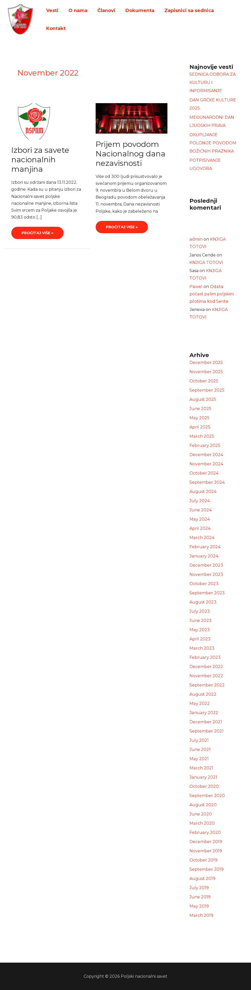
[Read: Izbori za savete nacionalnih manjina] (34, 121)
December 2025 (206, 362)
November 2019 (205, 850)
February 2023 (204, 657)
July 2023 (199, 611)
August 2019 (202, 878)
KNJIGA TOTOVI (206, 262)
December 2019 (205, 841)
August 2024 (202, 491)
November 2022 (206, 675)
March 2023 (201, 648)
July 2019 (199, 887)
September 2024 (207, 482)
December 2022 (206, 666)
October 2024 (203, 473)
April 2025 (199, 427)
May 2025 (199, 417)
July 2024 (199, 500)
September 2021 (206, 731)
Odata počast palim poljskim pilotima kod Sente (213, 294)
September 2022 (207, 685)
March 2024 (201, 537)
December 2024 (206, 454)
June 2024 (200, 510)
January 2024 (203, 556)
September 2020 (207, 795)
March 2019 (201, 915)
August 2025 (202, 399)
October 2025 (203, 381)
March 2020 (201, 823)
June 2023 (200, 620)
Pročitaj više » (37, 231)
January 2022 (203, 712)
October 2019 (203, 860)
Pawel (195, 286)
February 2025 (204, 445)
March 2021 (201, 768)
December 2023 (206, 565)
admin (195, 239)
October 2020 (204, 786)
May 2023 (199, 629)
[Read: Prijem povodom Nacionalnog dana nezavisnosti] (132, 118)
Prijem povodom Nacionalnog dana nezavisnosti (130, 153)
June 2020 (200, 814)
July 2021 (199, 740)
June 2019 (199, 897)
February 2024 (204, 546)
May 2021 (198, 758)
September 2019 (206, 869)
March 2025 (201, 436)
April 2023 (199, 639)
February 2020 (204, 832)
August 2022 (202, 694)
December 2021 (205, 721)
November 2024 (206, 463)
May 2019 (198, 906)
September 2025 (206, 390)
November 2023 (206, 574)
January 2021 (203, 777)
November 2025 (206, 371)
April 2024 (199, 528)
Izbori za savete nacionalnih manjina (40, 159)
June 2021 (199, 749)
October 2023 (203, 583)
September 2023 (207, 592)
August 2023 (202, 602)
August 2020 (203, 804)
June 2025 (200, 408)
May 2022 (199, 703)
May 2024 (199, 519)
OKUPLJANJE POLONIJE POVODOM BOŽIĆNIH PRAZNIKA (212, 143)
